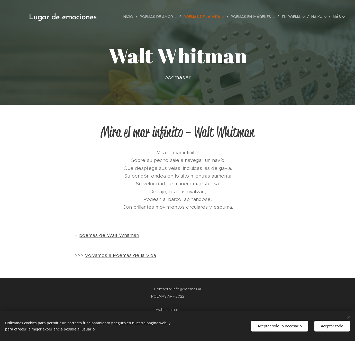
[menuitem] (129, 16)
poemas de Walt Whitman (109, 235)
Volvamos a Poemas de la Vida (120, 255)
